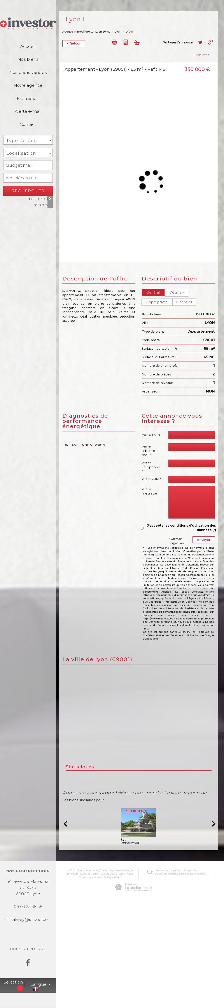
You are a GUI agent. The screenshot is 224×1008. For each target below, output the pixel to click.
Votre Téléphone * (151, 467)
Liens (120, 983)
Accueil (28, 46)
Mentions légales (88, 983)
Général (153, 292)
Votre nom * (151, 436)
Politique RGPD (111, 986)
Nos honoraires (107, 983)
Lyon (118, 31)
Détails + (176, 292)
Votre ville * (151, 479)
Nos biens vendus (28, 72)
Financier (184, 302)
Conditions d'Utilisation (184, 635)
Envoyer (203, 540)
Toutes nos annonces (89, 986)
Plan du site (70, 983)
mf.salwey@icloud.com (28, 919)
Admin (128, 983)
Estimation (28, 98)
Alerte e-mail (28, 111)
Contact (28, 124)
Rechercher (28, 190)
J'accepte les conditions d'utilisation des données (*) (181, 528)
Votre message (149, 491)
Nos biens (28, 59)
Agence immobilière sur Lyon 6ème (86, 31)
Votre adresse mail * (148, 451)
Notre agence (28, 85)
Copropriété (157, 302)
